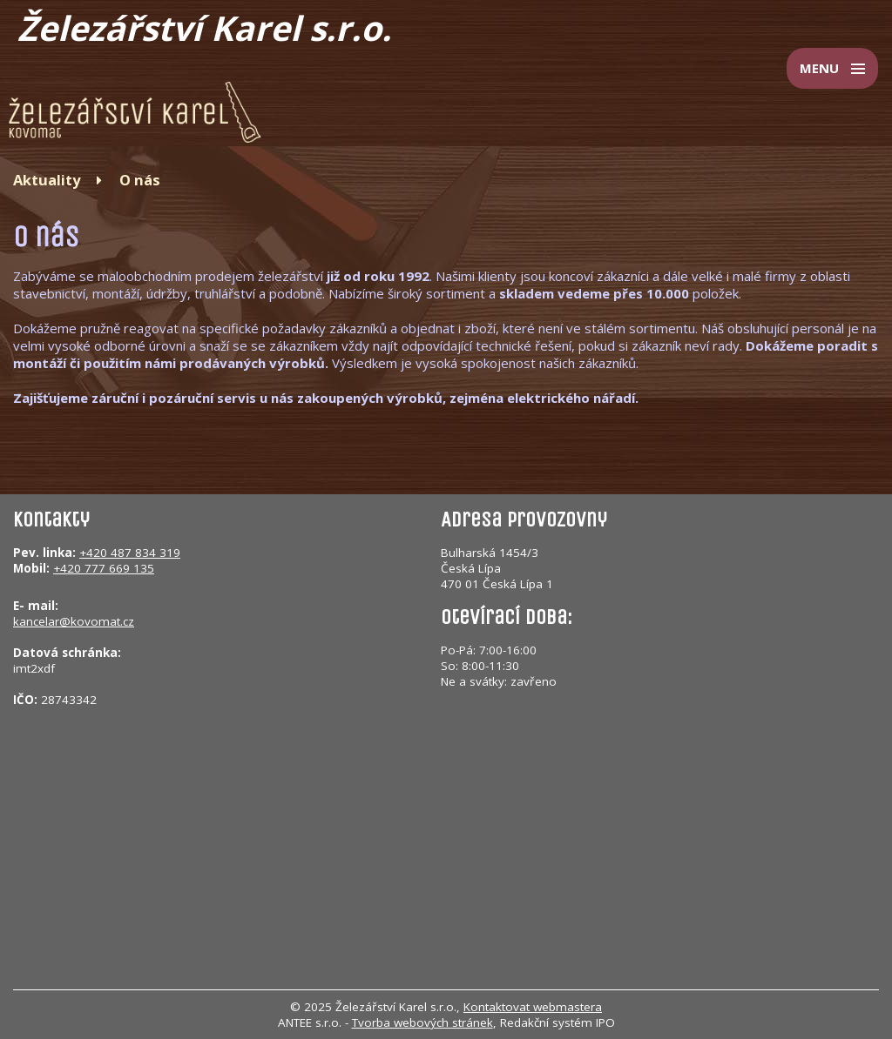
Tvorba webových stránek (422, 1022)
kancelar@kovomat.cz (73, 621)
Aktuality (46, 180)
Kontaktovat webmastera (532, 1007)
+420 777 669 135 (103, 568)
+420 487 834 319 (129, 552)
